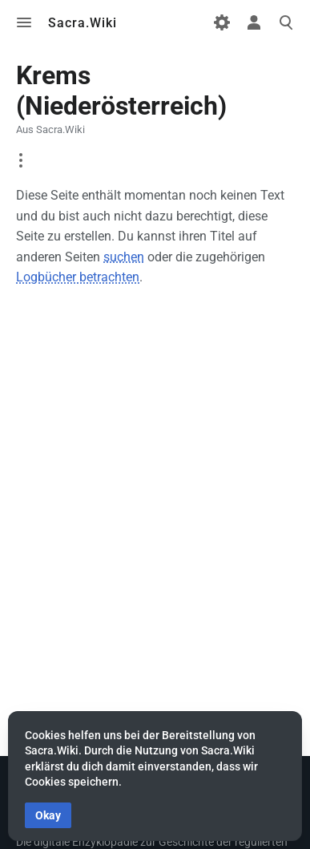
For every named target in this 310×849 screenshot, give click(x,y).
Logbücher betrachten (77, 277)
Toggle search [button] (286, 22)
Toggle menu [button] (24, 22)
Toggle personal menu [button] (254, 22)
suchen (123, 257)
